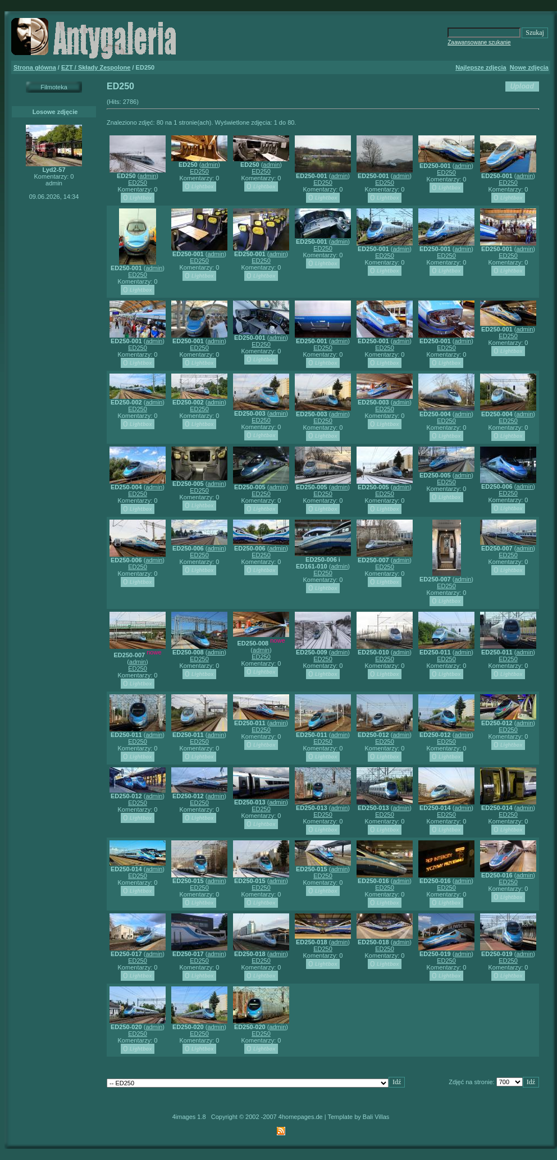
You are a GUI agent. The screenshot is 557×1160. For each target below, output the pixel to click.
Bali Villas (376, 1116)
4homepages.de (300, 1116)
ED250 (137, 182)
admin (147, 175)
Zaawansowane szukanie (479, 42)
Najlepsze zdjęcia (480, 67)
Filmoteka (53, 87)
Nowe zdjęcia (529, 67)
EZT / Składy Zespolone (95, 67)
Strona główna (34, 67)
